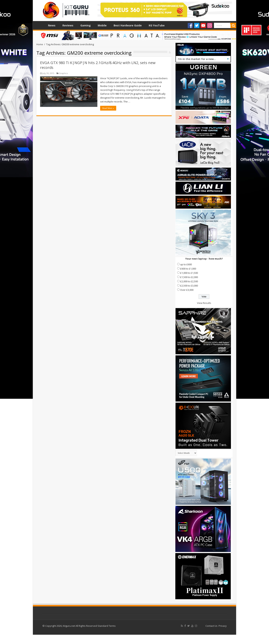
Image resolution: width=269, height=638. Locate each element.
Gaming (85, 25)
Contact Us (211, 625)
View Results (204, 303)
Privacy (223, 625)
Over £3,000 (186, 289)
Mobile (102, 25)
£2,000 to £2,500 (189, 281)
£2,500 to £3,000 (189, 285)
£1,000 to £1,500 (189, 273)
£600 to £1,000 (188, 268)
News (51, 25)
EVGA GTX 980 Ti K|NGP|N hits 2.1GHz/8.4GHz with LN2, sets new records (98, 65)
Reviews (67, 25)
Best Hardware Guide (128, 25)
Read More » (108, 108)
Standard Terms (107, 625)
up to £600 (186, 264)
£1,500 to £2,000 (189, 277)
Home (39, 25)
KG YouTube (157, 25)
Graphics (63, 73)
